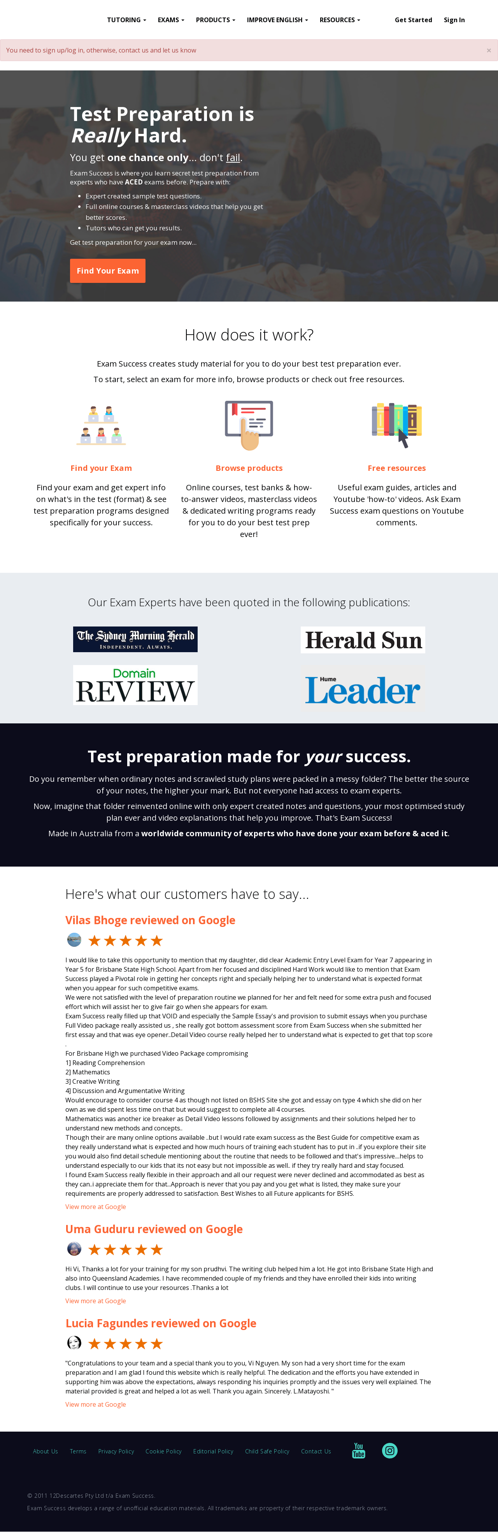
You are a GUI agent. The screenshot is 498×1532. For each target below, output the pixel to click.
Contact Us (316, 1451)
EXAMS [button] (171, 20)
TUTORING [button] (126, 20)
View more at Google (95, 1206)
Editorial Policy (213, 1451)
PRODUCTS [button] (215, 20)
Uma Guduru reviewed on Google (154, 1228)
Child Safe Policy (267, 1451)
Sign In (454, 20)
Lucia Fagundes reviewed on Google (160, 1323)
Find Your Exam (108, 270)
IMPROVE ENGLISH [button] (277, 20)
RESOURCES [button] (340, 20)
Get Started (413, 20)
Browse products (249, 468)
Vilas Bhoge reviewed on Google (150, 920)
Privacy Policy (116, 1451)
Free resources (397, 468)
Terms (78, 1451)
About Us (45, 1451)
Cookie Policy (164, 1451)
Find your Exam (101, 468)
